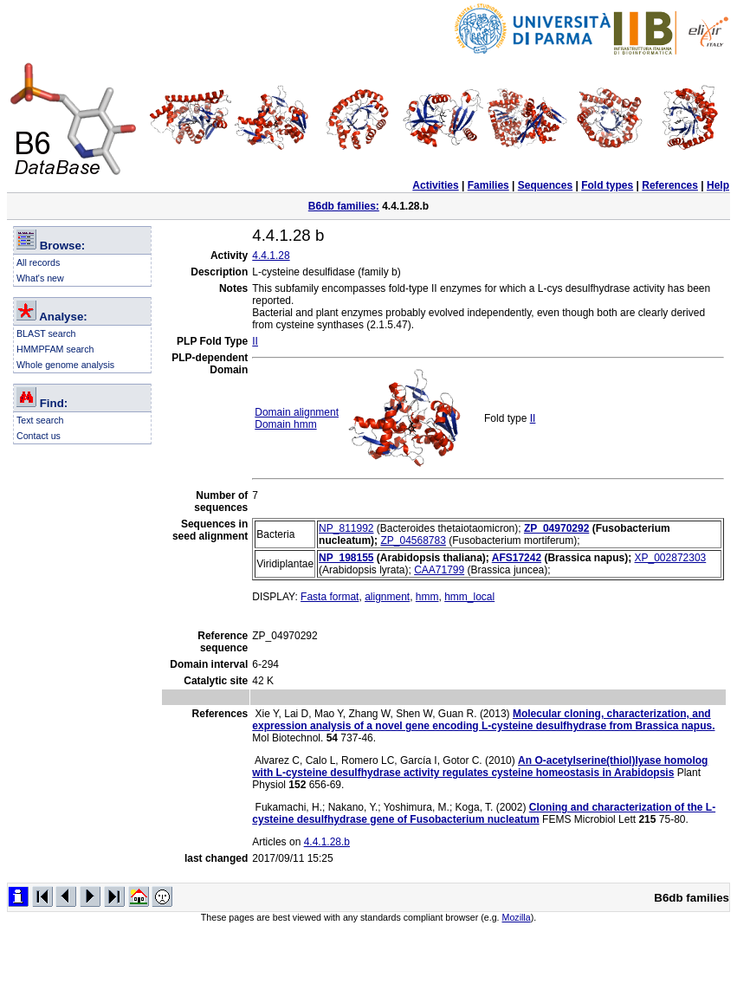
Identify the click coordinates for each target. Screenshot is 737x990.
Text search (40, 420)
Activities (435, 185)
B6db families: (343, 206)
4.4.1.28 (270, 255)
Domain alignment (297, 412)
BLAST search (46, 333)
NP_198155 (346, 558)
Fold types (607, 185)
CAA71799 (439, 570)
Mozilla (516, 917)
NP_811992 (346, 528)
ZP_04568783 (412, 540)
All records (38, 262)
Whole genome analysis (65, 364)
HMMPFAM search (55, 349)
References (670, 185)
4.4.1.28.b (327, 842)
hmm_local (469, 597)
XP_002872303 (671, 558)
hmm (427, 597)
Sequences (545, 185)
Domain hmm (285, 424)
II (255, 341)
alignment (387, 597)
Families (488, 185)
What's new (40, 278)
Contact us (38, 435)
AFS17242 (516, 558)
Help (718, 185)
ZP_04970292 (556, 528)
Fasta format (330, 597)
